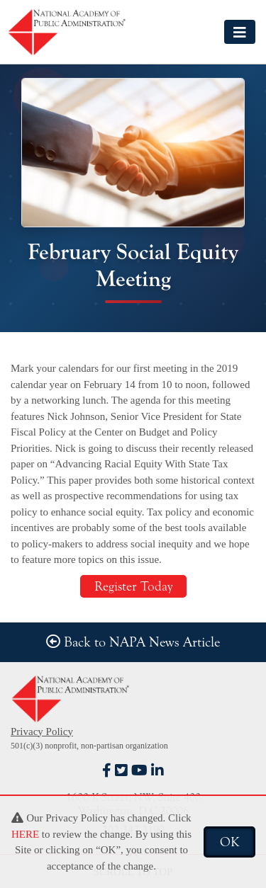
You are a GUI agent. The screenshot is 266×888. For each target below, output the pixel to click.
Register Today (133, 586)
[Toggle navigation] (239, 31)
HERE (25, 834)
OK (229, 842)
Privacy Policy (42, 731)
